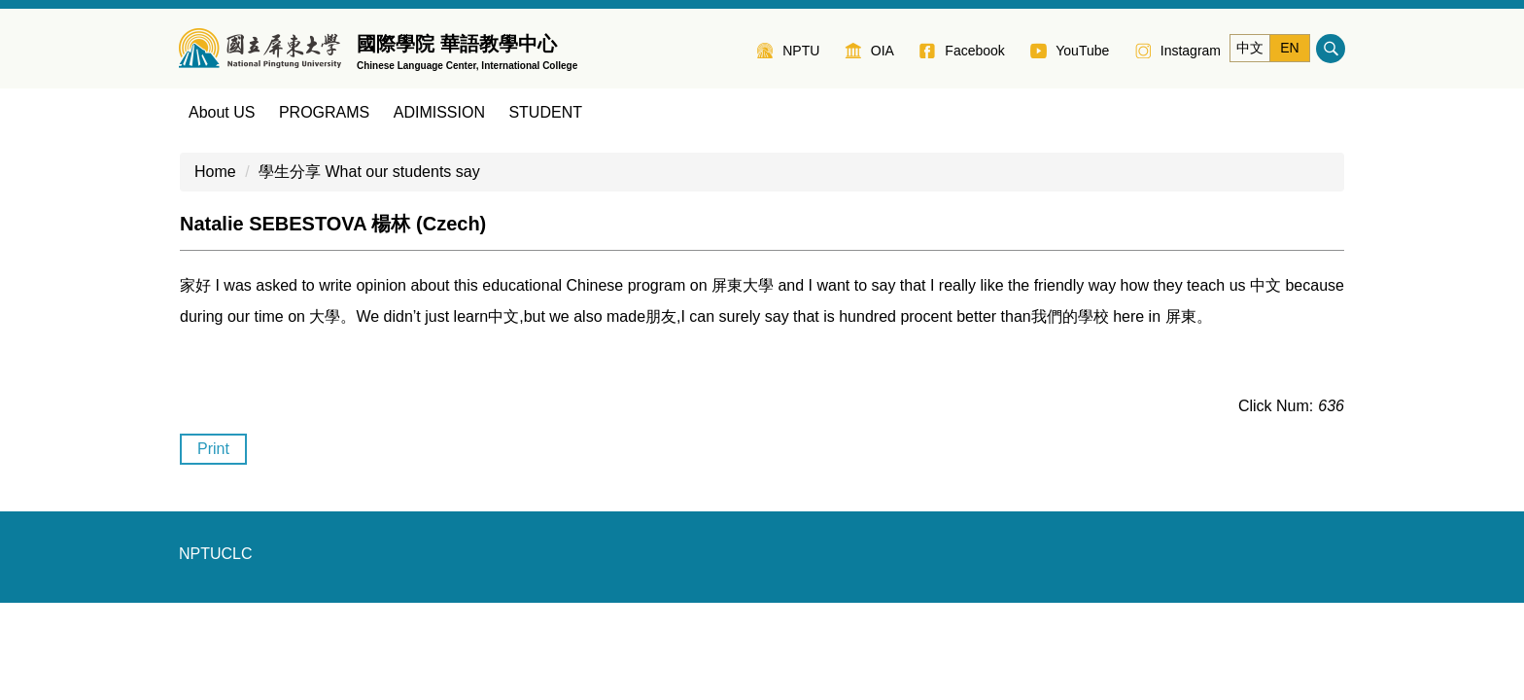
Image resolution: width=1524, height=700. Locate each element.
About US (222, 112)
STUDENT (545, 112)
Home (215, 171)
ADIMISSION (439, 112)
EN (1289, 47)
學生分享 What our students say (369, 171)
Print (213, 448)
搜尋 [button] (1330, 48)
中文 (1250, 47)
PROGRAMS (324, 112)
